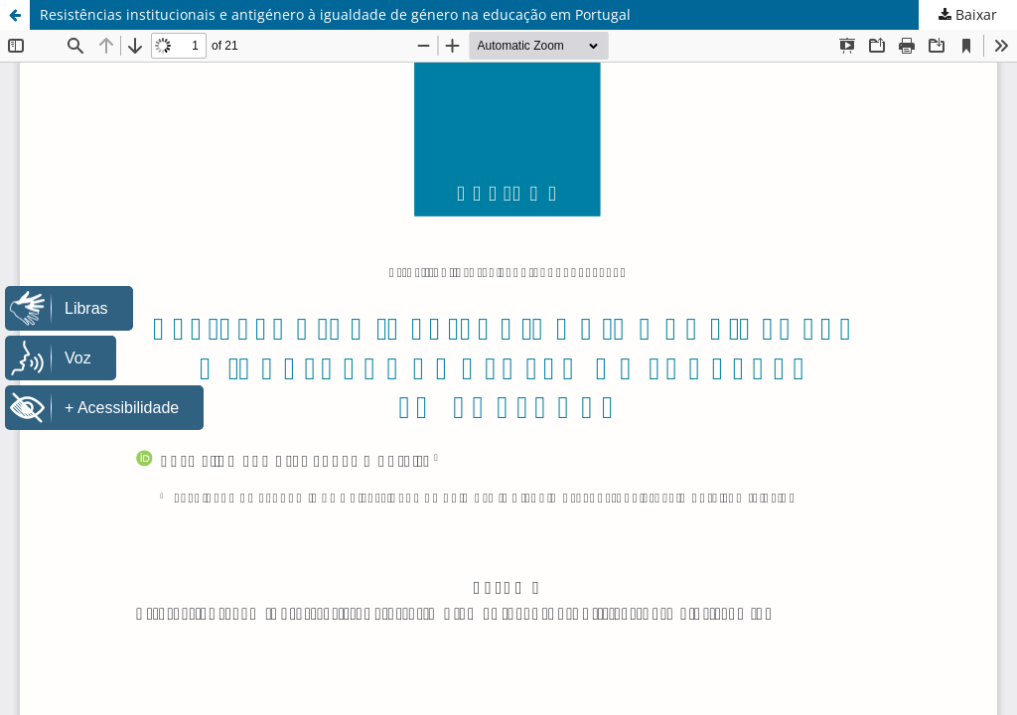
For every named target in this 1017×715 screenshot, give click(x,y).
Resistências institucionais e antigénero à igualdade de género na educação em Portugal (335, 14)
